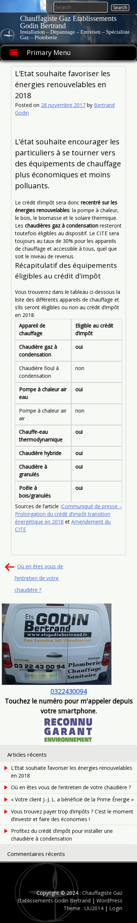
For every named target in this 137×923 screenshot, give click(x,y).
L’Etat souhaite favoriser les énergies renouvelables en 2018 (71, 771)
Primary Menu (49, 52)
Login (115, 908)
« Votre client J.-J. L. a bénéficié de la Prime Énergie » (72, 799)
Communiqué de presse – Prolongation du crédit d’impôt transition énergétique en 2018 (68, 514)
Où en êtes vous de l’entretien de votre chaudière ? (39, 578)
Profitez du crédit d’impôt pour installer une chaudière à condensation (62, 834)
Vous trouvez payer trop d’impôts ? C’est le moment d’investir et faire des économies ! (72, 815)
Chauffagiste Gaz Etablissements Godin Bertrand (68, 22)
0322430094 (68, 691)
